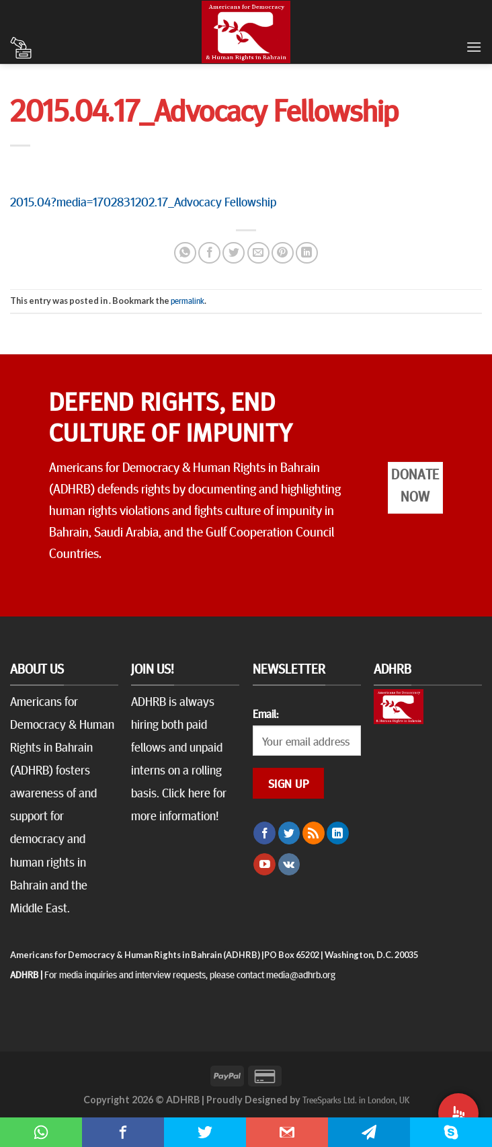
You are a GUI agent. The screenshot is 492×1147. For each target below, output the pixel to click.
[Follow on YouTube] (264, 864)
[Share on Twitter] (233, 253)
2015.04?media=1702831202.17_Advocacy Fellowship (143, 201)
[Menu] (474, 46)
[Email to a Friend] (258, 253)
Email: (265, 713)
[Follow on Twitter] (289, 833)
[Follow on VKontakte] (289, 864)
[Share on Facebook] (209, 253)
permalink (187, 300)
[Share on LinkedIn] (307, 253)
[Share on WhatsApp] (185, 253)
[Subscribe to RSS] (313, 833)
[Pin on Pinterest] (283, 253)
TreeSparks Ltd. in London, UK (355, 1099)
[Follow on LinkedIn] (338, 833)
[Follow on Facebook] (264, 833)
